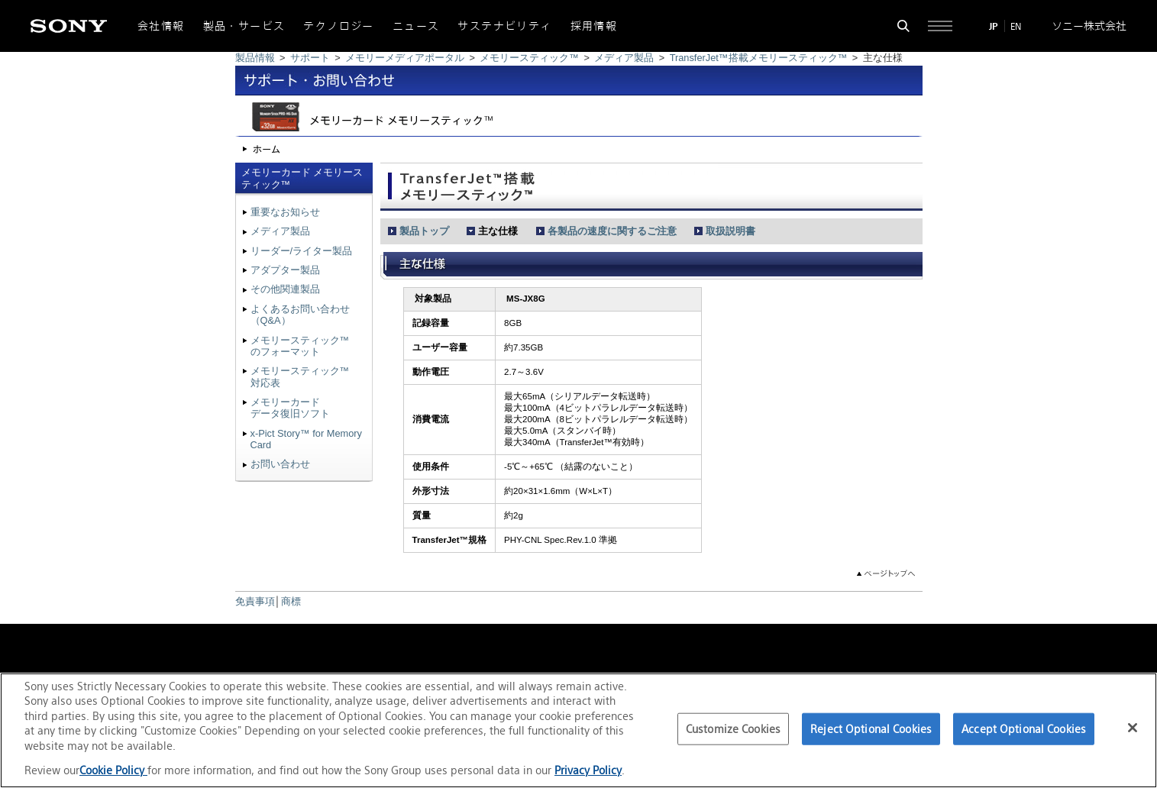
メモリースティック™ (529, 57)
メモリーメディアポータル (404, 57)
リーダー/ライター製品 (301, 251)
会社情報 (161, 26)
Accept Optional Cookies (1023, 728)
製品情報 (255, 57)
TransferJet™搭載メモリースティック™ (759, 57)
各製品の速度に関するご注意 (612, 231)
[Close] (1132, 727)
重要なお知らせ (285, 212)
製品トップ (424, 231)
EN (1015, 26)
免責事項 (255, 601)
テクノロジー (338, 26)
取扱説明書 (730, 231)
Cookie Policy (113, 770)
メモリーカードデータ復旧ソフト (290, 407)
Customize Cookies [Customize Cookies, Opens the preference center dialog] (733, 728)
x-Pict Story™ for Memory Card (306, 439)
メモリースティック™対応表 (300, 376)
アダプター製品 (285, 270)
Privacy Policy (588, 770)
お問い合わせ (280, 464)
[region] (578, 730)
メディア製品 (624, 57)
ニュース (416, 26)
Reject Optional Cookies (871, 728)
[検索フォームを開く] (903, 26)
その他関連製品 (285, 289)
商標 (291, 601)
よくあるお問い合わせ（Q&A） (300, 314)
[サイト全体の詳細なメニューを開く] (940, 26)
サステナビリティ (504, 26)
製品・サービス (244, 26)
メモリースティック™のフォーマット (300, 345)
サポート (310, 57)
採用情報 (594, 26)
